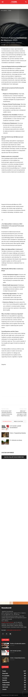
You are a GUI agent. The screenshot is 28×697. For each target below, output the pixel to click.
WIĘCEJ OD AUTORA (18, 421)
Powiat (9, 10)
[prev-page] (2, 447)
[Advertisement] (14, 23)
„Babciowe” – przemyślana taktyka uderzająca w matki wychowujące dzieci (21, 413)
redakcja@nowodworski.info (13, 630)
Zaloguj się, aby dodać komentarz (14, 457)
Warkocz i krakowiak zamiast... (18, 643)
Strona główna (4, 10)
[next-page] (5, 447)
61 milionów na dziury (16, 440)
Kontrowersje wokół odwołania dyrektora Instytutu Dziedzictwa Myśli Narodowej (6, 413)
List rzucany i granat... (16, 650)
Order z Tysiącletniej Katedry (18, 433)
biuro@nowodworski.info (7, 622)
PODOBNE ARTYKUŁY (7, 421)
